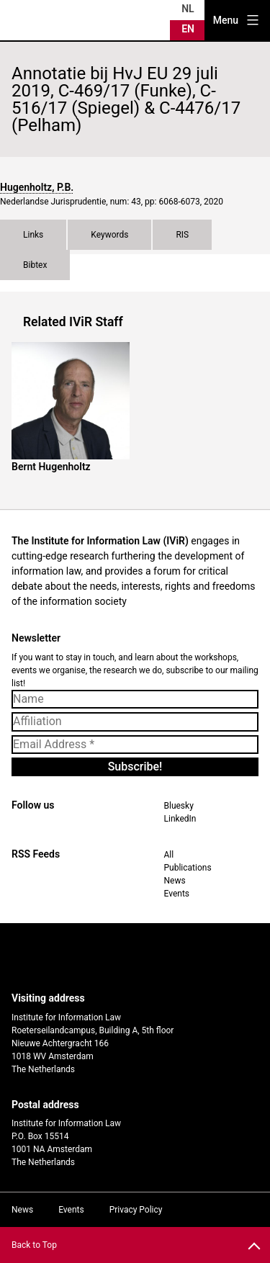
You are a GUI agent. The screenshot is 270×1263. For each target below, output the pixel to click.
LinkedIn (180, 819)
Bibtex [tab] (35, 265)
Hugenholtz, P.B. (36, 187)
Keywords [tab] (109, 235)
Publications (188, 868)
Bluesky (179, 806)
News (175, 881)
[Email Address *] (135, 744)
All (169, 855)
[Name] (135, 699)
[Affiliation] (135, 721)
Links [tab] (33, 235)
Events (177, 894)
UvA (123, 957)
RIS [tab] (182, 235)
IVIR (46, 20)
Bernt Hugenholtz (51, 466)
